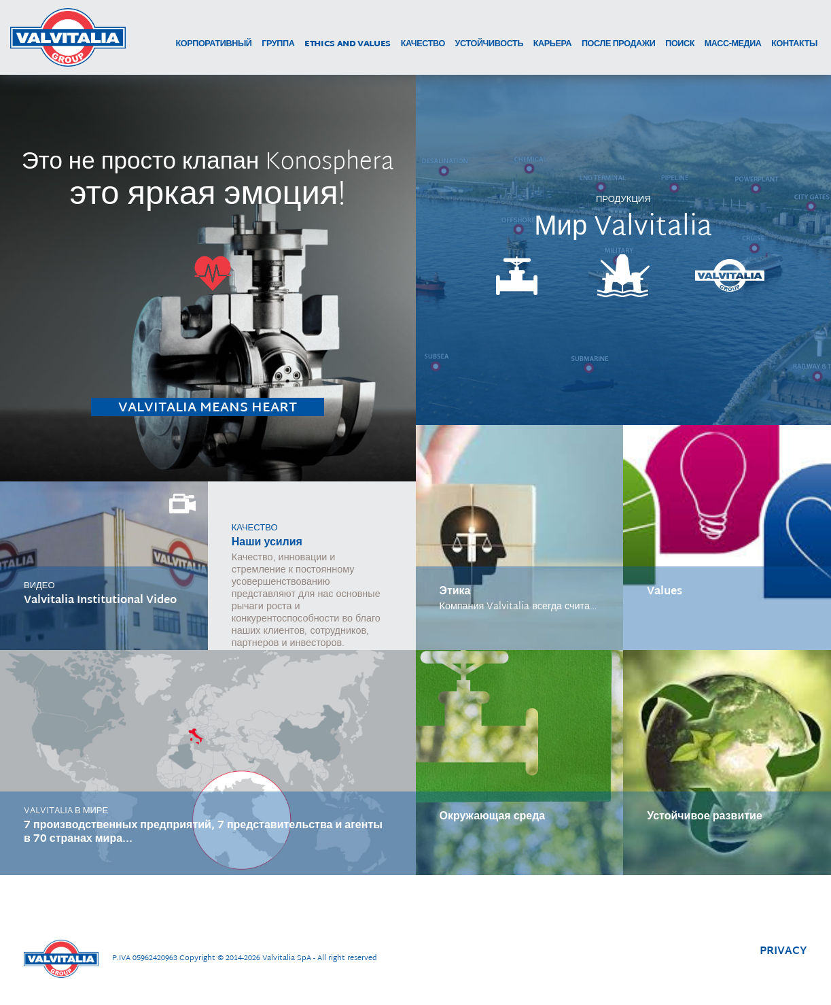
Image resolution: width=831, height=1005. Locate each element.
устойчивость (489, 44)
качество (423, 44)
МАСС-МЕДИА (733, 44)
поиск (679, 44)
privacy (783, 951)
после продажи (619, 44)
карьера (552, 44)
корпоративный (213, 44)
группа (278, 44)
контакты (794, 44)
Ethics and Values (347, 44)
